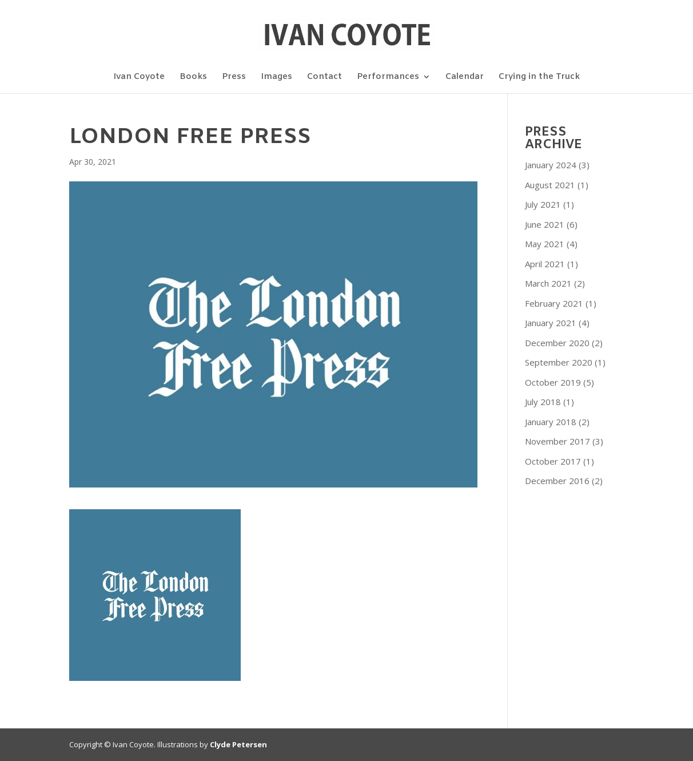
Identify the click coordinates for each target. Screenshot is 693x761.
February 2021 (554, 303)
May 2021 (544, 243)
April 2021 (545, 263)
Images (276, 77)
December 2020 (557, 342)
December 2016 (557, 480)
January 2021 (550, 322)
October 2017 (553, 461)
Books (193, 77)
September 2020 (558, 362)
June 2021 (544, 224)
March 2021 (548, 283)
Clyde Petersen (238, 744)
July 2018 (543, 401)
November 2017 (557, 441)
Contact (324, 77)
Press (234, 77)
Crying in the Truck (539, 77)
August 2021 (550, 185)
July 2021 (543, 204)
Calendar (464, 77)
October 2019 (553, 382)
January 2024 (550, 165)
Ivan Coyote (139, 77)
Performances (388, 77)
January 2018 (550, 421)
